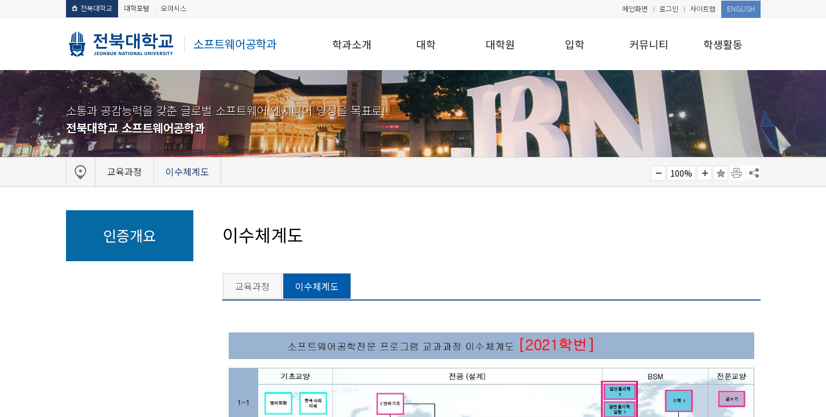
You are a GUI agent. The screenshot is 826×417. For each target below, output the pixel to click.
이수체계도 (317, 286)
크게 (704, 173)
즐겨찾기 (720, 173)
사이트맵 (702, 8)
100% (681, 173)
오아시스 (173, 8)
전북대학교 (92, 8)
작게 (658, 173)
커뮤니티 (649, 44)
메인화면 (635, 8)
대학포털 (136, 8)
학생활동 (723, 44)
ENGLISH (741, 8)
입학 (575, 44)
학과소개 (352, 44)
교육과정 (252, 286)
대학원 (500, 44)
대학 (426, 44)
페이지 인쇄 (737, 173)
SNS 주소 (753, 173)
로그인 (668, 8)
